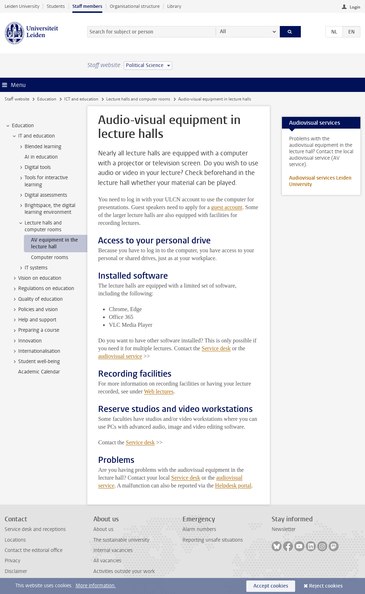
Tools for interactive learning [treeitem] (43, 181)
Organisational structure (135, 6)
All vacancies (107, 560)
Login (355, 7)
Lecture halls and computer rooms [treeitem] (40, 226)
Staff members (87, 6)
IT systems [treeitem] (32, 268)
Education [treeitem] (19, 125)
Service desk (216, 348)
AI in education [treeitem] (41, 157)
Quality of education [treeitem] (37, 299)
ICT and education (81, 99)
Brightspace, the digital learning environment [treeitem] (46, 209)
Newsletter (283, 529)
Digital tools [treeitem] (34, 167)
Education (46, 99)
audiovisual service (120, 356)
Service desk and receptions (35, 529)
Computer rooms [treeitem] (49, 257)
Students (56, 6)
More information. (96, 585)
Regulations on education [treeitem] (42, 288)
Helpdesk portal (233, 485)
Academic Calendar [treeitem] (39, 371)
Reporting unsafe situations (212, 540)
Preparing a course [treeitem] (35, 330)
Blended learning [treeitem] (39, 146)
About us (103, 529)
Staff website (17, 99)
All (223, 31)
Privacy (12, 560)
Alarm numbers (199, 529)
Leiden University (22, 6)
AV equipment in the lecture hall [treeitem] (54, 243)
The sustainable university (121, 540)
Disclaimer (16, 571)
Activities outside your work (124, 571)
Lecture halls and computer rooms (138, 99)
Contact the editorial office (33, 550)
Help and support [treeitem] (33, 320)
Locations (15, 540)
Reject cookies (326, 586)
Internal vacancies (113, 550)
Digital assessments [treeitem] (42, 195)
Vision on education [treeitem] (36, 278)
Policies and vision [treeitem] (34, 309)
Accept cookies (270, 586)
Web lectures (159, 391)
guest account (226, 207)
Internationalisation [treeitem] (35, 351)
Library (174, 6)
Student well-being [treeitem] (35, 361)
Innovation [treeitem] (26, 341)
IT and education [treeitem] (33, 136)
